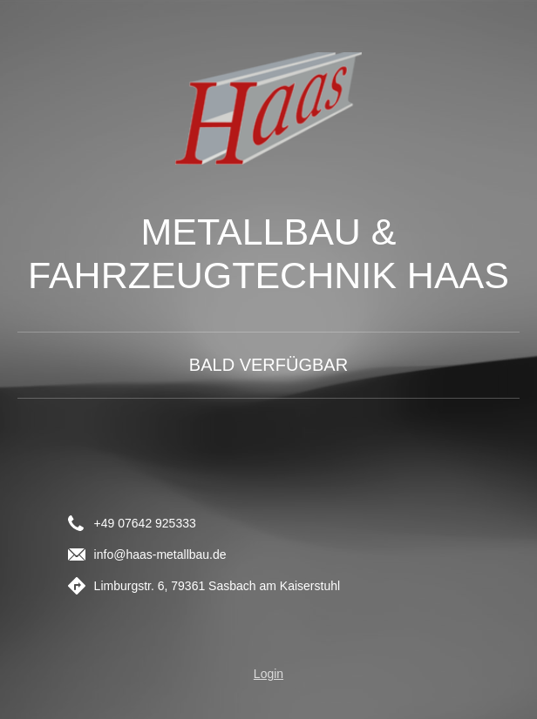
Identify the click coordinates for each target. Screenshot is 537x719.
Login (268, 674)
